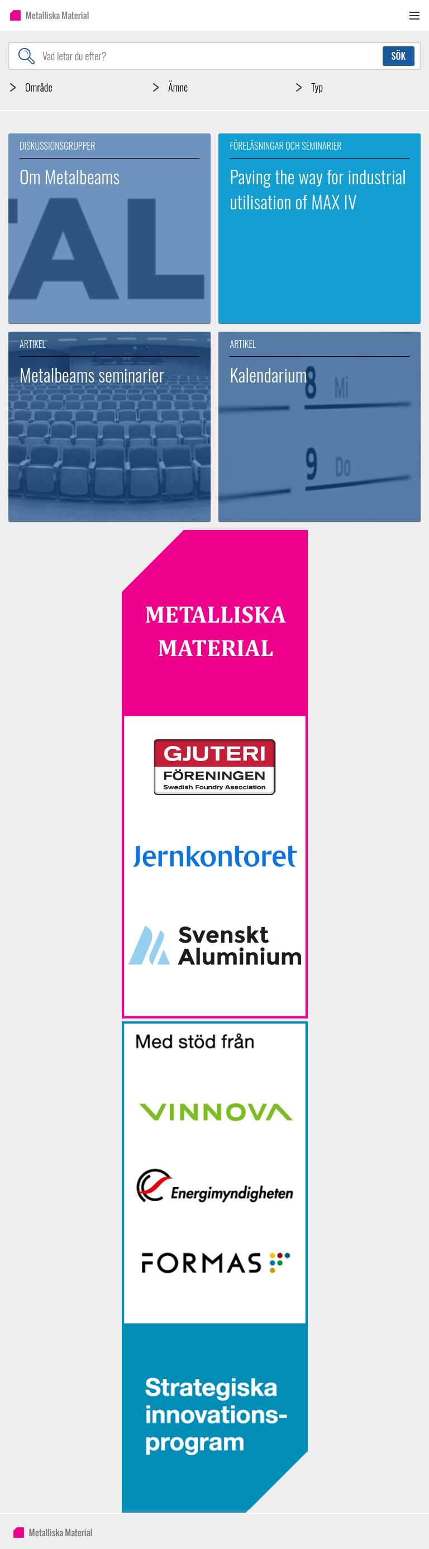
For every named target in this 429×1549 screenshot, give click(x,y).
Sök (399, 56)
